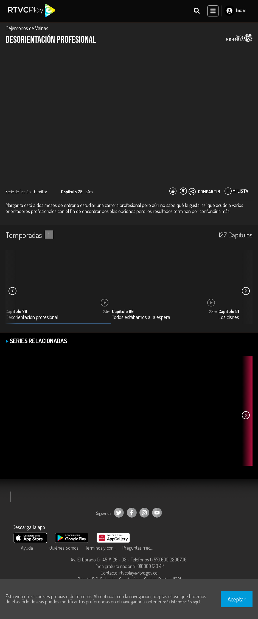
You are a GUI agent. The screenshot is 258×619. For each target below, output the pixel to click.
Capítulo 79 (16, 311)
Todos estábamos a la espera (141, 317)
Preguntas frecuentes (139, 548)
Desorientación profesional (31, 317)
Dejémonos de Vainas (26, 28)
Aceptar (237, 599)
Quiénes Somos (63, 548)
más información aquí (181, 601)
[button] (246, 291)
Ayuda (27, 548)
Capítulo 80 (123, 311)
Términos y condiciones (102, 548)
